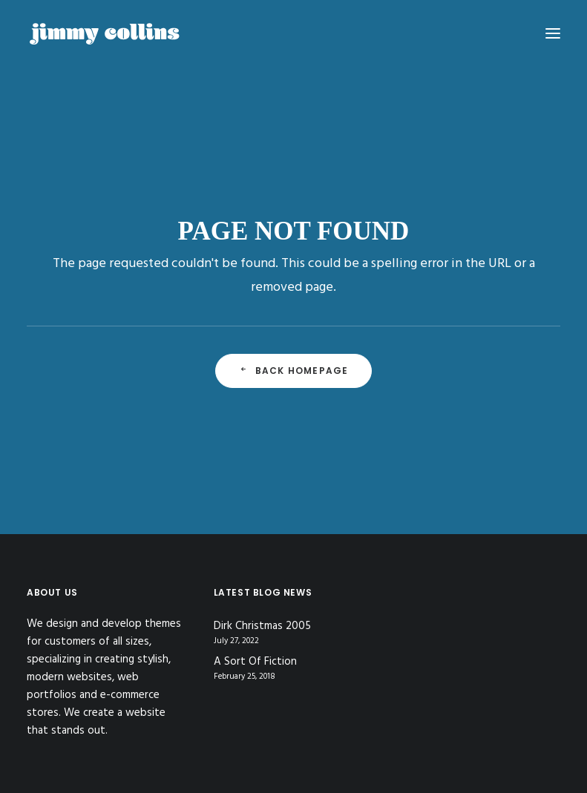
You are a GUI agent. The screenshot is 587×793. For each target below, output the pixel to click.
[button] (553, 33)
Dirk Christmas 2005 (262, 626)
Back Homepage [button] (294, 370)
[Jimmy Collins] (105, 33)
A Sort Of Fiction (255, 662)
